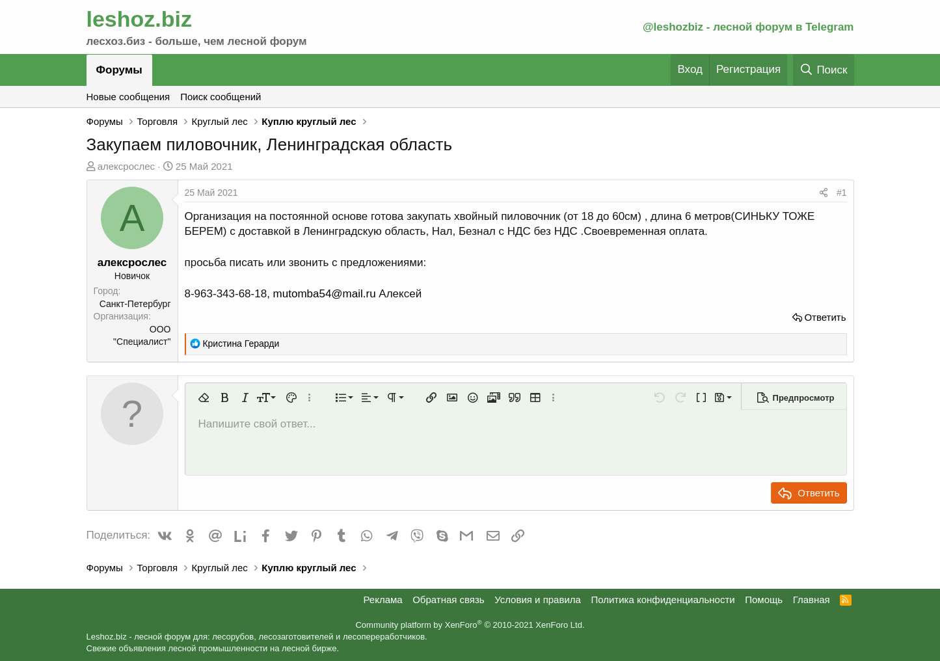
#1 (842, 192)
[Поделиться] (823, 193)
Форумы (119, 70)
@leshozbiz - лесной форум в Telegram (748, 27)
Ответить (825, 317)
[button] (203, 397)
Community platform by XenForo (469, 625)
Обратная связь (448, 599)
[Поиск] (823, 70)
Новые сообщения (128, 96)
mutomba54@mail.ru (324, 294)
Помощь (764, 599)
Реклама (382, 599)
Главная (811, 599)
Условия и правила (537, 599)
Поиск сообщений (220, 96)
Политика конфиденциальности (662, 599)
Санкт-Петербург (135, 304)
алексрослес (126, 166)
